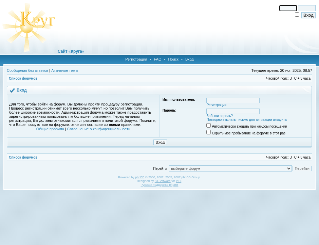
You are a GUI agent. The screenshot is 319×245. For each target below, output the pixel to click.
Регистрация (136, 59)
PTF (178, 181)
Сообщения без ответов (27, 70)
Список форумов (23, 78)
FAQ (157, 59)
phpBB (139, 177)
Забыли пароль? (220, 116)
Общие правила (50, 129)
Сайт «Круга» (71, 51)
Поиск (173, 59)
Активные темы (64, 70)
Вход (189, 59)
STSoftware (163, 181)
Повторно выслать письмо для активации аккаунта (247, 119)
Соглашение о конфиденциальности (98, 129)
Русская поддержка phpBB (160, 184)
